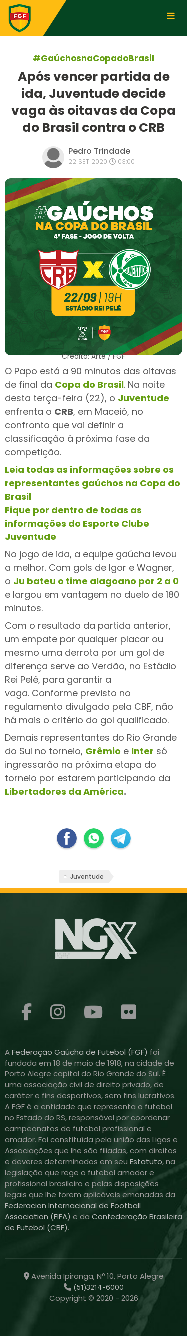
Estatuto (146, 1161)
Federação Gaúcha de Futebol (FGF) (81, 1052)
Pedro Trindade (99, 151)
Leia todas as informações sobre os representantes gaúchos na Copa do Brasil (92, 483)
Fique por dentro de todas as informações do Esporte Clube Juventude (77, 523)
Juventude (87, 876)
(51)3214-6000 (97, 1287)
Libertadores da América (64, 791)
